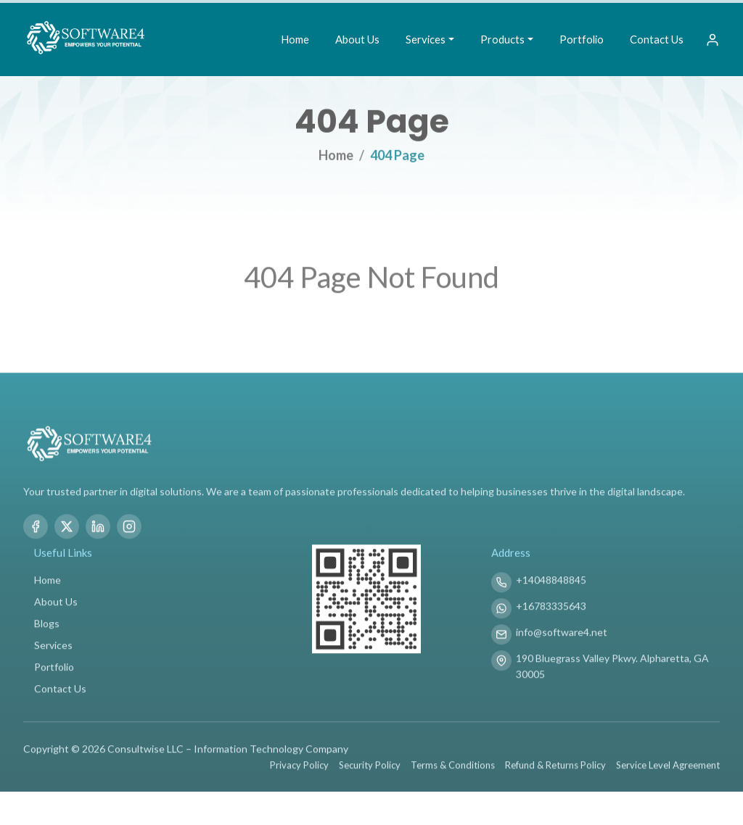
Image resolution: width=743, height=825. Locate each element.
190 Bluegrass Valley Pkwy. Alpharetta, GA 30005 (612, 673)
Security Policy (370, 772)
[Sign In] (712, 40)
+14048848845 (551, 587)
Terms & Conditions (453, 772)
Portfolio (581, 39)
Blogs (46, 630)
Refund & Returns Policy (555, 772)
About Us (357, 39)
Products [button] (502, 39)
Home (295, 39)
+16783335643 (551, 613)
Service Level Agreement (668, 772)
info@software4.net (561, 639)
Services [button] (426, 39)
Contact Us (657, 39)
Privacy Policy (299, 772)
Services (53, 652)
